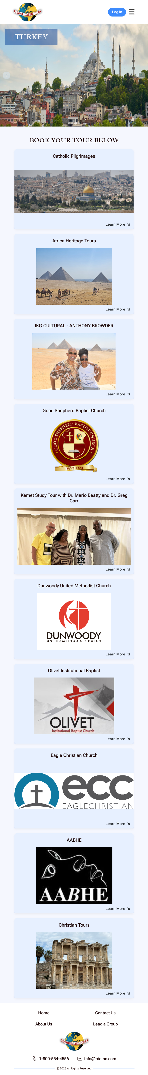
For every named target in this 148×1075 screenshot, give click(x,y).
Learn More (115, 224)
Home (44, 1012)
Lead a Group (105, 1024)
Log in (117, 12)
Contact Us (105, 1012)
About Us (43, 1024)
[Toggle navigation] (131, 12)
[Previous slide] (6, 75)
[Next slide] (141, 75)
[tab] (69, 123)
